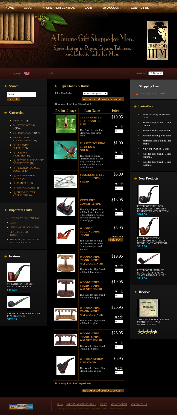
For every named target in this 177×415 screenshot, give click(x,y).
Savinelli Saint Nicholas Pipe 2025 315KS (23, 313)
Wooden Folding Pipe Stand (90, 232)
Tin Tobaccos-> (23, 132)
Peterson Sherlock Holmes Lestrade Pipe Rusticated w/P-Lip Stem (152, 207)
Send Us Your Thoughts (19, 233)
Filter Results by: (64, 93)
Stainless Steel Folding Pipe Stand (92, 178)
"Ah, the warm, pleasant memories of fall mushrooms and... (153, 321)
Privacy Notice (117, 408)
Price (115, 110)
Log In (50, 73)
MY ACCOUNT (111, 7)
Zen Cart (105, 408)
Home (60, 404)
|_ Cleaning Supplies (21, 146)
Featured (15, 256)
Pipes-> (17, 120)
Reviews (144, 292)
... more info (116, 236)
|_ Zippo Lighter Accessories (24, 194)
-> (23, 139)
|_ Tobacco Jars (24, 187)
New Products (148, 178)
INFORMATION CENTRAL (58, 7)
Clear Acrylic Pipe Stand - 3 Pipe (91, 121)
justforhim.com (81, 408)
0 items (161, 93)
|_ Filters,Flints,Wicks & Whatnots (28, 162)
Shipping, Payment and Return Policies (25, 241)
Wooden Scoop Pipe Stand (91, 360)
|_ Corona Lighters (20, 154)
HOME (10, 7)
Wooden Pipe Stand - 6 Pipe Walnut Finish (91, 337)
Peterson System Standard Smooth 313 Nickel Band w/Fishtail (152, 239)
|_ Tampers (20, 183)
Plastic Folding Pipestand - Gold (92, 147)
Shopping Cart (149, 86)
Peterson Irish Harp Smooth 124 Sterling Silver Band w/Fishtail (152, 272)
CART (88, 7)
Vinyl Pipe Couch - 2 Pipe (90, 202)
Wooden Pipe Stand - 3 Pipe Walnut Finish (91, 286)
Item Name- (92, 110)
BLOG (28, 7)
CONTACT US (140, 7)
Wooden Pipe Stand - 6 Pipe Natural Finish (91, 311)
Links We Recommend (24, 227)
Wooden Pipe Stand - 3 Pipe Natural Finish (91, 260)
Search (13, 86)
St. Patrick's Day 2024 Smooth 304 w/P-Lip (20, 284)
